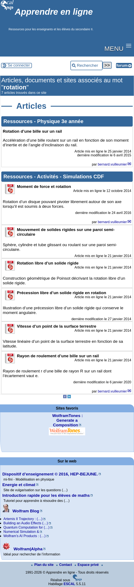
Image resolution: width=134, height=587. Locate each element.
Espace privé (87, 565)
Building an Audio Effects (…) (25, 523)
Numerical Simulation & (21, 531)
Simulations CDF (83, 176)
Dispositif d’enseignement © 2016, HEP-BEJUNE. (50, 474)
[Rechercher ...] (86, 65)
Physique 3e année (60, 121)
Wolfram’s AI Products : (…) (24, 536)
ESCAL (69, 584)
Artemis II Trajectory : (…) (22, 519)
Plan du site (42, 565)
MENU (114, 48)
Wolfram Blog (20, 511)
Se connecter (19, 65)
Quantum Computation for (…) (26, 527)
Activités (48, 176)
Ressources (18, 121)
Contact (64, 565)
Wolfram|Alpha (22, 549)
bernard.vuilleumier (112, 164)
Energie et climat (18, 484)
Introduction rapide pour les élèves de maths (46, 495)
